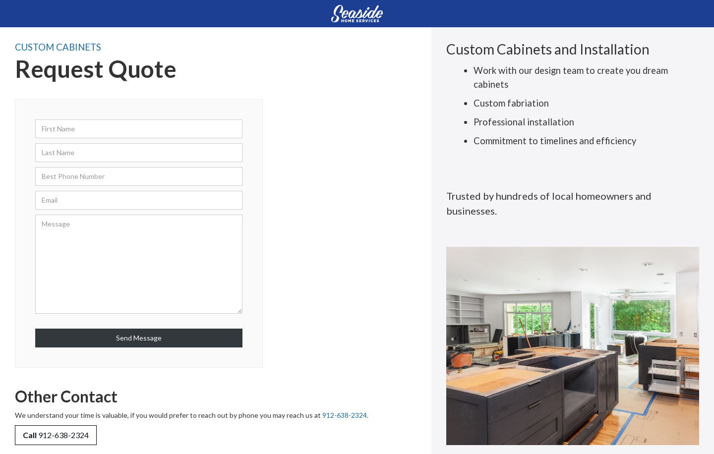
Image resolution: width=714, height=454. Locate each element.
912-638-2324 (56, 435)
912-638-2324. (345, 415)
